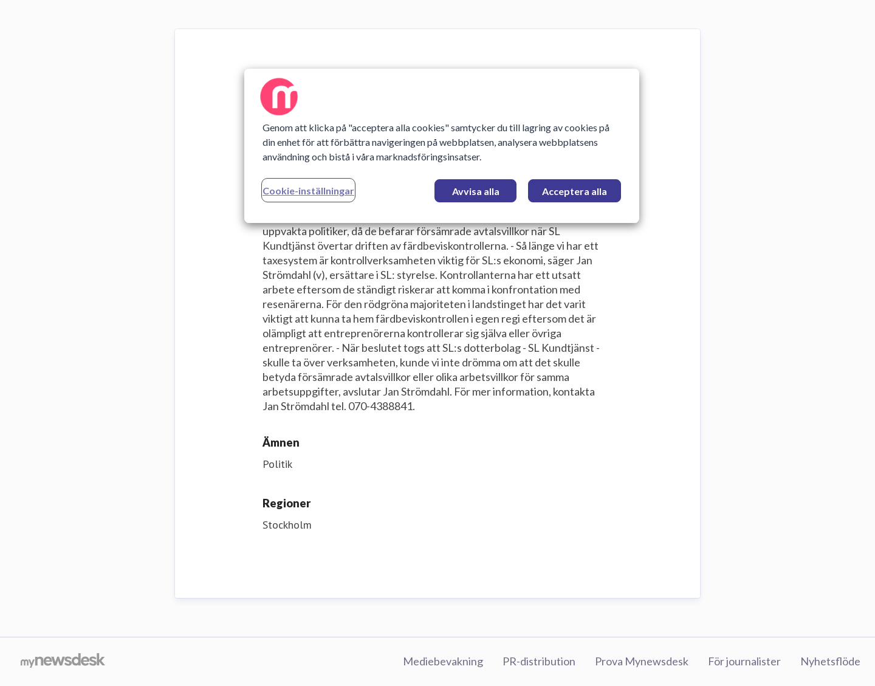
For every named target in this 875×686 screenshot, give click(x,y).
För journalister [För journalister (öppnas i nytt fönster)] (744, 661)
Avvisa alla (475, 191)
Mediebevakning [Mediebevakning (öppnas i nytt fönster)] (443, 661)
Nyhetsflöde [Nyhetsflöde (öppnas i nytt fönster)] (830, 661)
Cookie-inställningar (308, 190)
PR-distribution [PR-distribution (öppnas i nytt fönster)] (539, 661)
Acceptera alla (574, 191)
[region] (441, 146)
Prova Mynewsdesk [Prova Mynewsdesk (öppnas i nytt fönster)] (641, 661)
